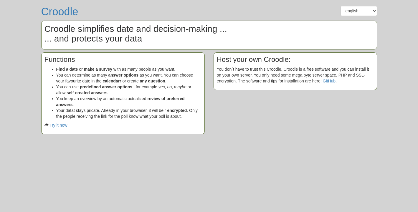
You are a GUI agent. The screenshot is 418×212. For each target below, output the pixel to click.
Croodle (59, 12)
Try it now (58, 125)
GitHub (329, 81)
